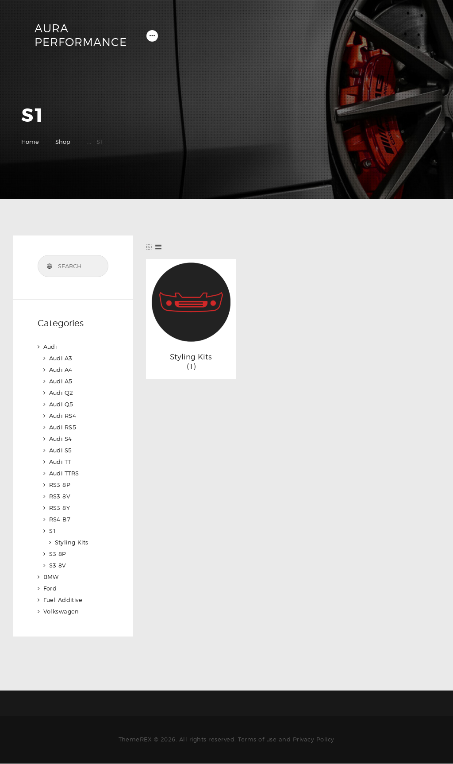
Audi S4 (61, 438)
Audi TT (60, 461)
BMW (51, 576)
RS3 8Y (59, 507)
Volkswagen (61, 611)
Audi (50, 346)
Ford (50, 588)
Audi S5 (61, 450)
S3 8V (58, 565)
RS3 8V (60, 496)
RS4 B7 (60, 519)
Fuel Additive (63, 599)
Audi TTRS (64, 473)
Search (49, 266)
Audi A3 (61, 358)
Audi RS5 (63, 427)
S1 (53, 530)
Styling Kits (191, 356)
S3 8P (58, 553)
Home (30, 141)
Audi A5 (61, 381)
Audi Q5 (61, 404)
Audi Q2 (61, 392)
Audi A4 (61, 369)
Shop (62, 141)
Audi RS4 (63, 415)
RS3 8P (60, 484)
